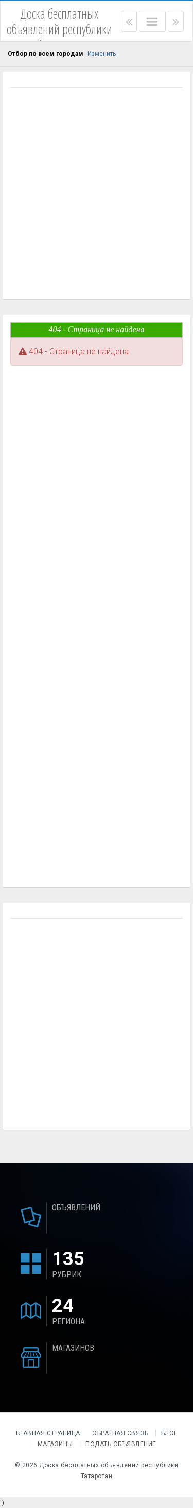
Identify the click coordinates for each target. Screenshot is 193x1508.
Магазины (55, 1444)
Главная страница (49, 1433)
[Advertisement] (96, 194)
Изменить (101, 53)
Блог (169, 1433)
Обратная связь (120, 1433)
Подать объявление (120, 1444)
